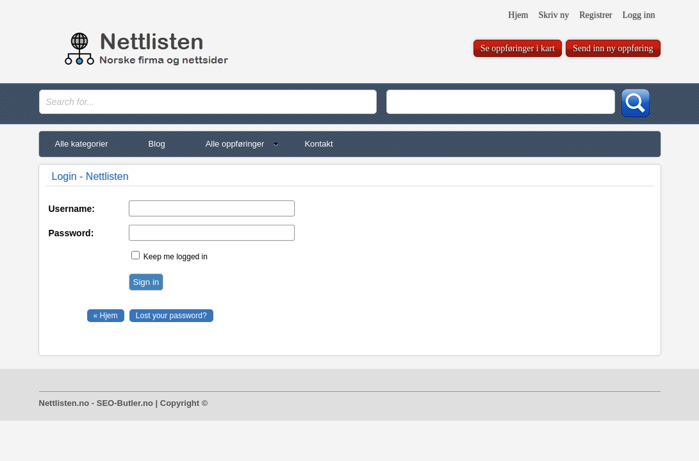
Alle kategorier (81, 144)
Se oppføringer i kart (518, 48)
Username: (72, 209)
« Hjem (106, 315)
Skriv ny (553, 15)
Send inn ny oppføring (613, 48)
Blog (157, 144)
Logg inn (639, 15)
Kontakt (318, 144)
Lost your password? (171, 315)
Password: (71, 233)
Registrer (595, 15)
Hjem (518, 15)
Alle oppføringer (242, 144)
